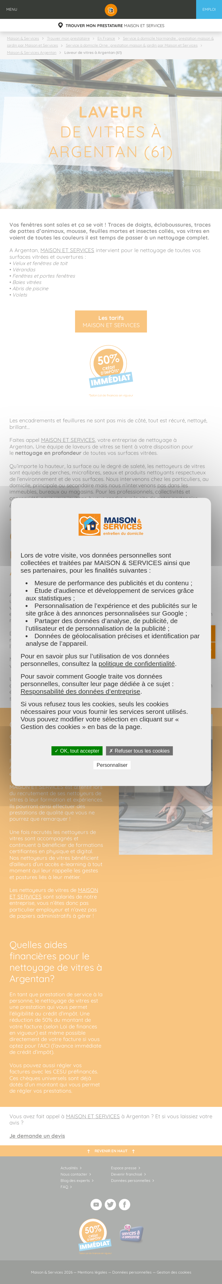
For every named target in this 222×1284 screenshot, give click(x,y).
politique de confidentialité (137, 663)
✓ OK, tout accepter (77, 751)
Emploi (209, 9)
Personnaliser (112, 765)
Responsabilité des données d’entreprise (80, 691)
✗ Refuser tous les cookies (139, 751)
